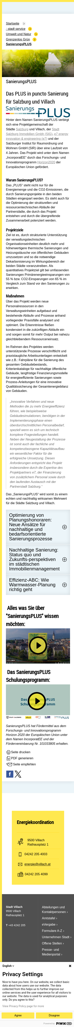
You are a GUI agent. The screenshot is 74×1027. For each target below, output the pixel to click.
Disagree (54, 1015)
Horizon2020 (46, 162)
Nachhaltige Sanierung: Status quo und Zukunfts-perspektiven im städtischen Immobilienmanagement (34, 559)
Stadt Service (16, 28)
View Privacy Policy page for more (23, 1006)
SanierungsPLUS (19, 44)
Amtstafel (48, 918)
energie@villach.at (37, 864)
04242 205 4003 (35, 854)
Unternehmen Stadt (55, 937)
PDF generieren (19, 758)
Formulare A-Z (52, 930)
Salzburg (22, 129)
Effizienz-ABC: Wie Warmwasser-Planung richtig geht (32, 584)
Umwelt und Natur (18, 34)
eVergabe (49, 924)
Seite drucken (18, 752)
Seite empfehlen (21, 764)
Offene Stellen (52, 943)
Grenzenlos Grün (18, 39)
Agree (18, 1015)
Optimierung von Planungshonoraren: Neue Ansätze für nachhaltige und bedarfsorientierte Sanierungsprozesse (30, 526)
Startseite (12, 23)
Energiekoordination (35, 822)
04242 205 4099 (36, 874)
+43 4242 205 (16, 925)
